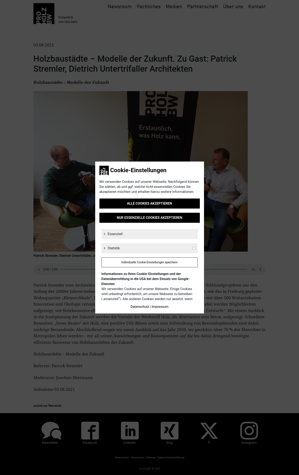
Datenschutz (140, 307)
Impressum (160, 307)
